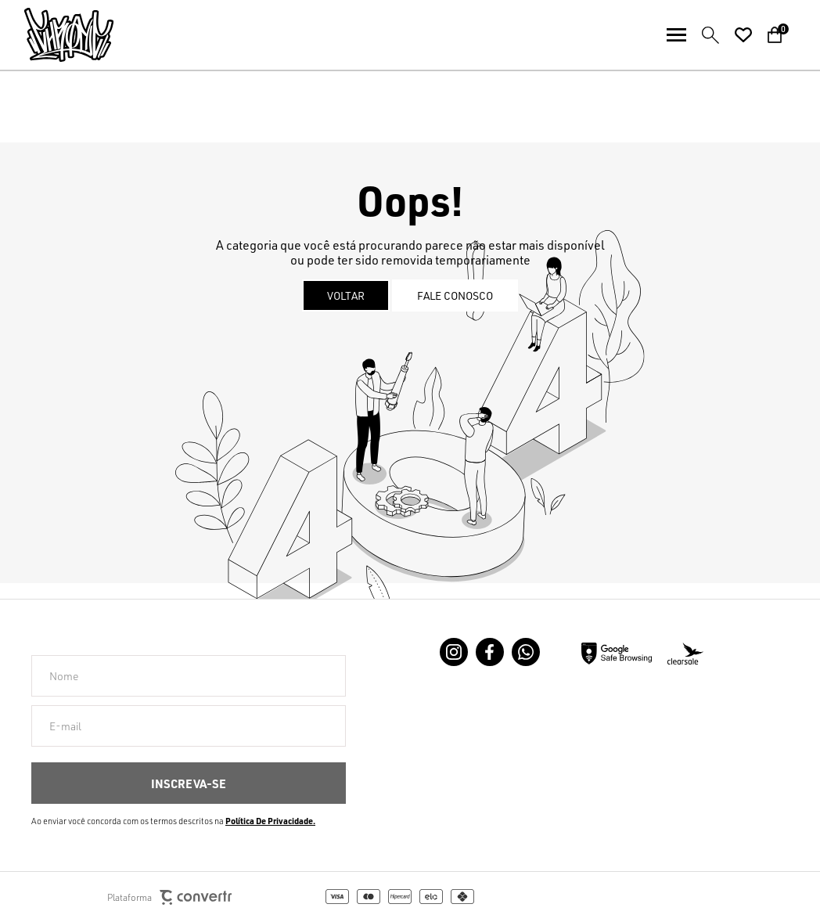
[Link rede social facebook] (490, 652)
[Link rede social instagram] (454, 652)
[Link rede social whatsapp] (526, 652)
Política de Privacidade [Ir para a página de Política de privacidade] (269, 821)
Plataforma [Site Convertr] (169, 897)
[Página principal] (56, 35)
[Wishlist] (743, 35)
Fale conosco (455, 295)
